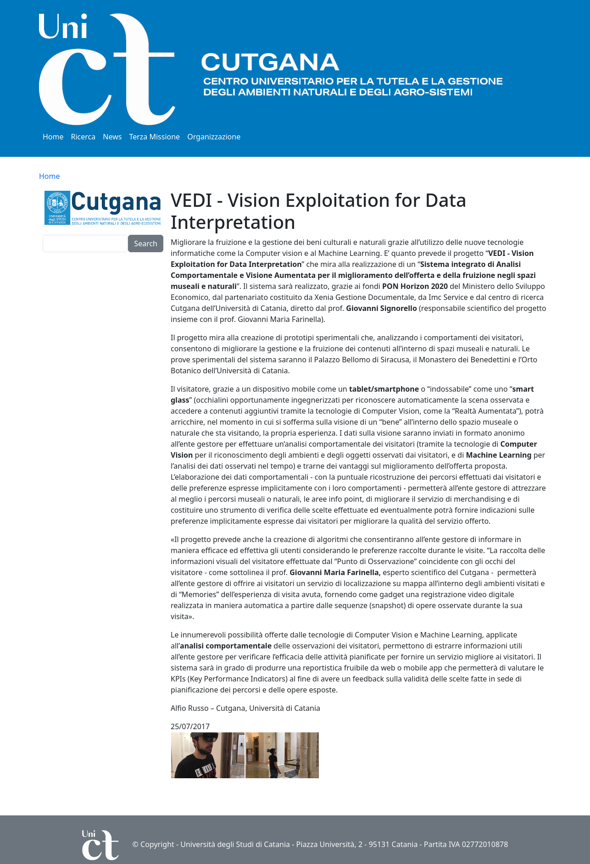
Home (53, 137)
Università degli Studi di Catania (235, 844)
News (112, 137)
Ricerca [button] (83, 137)
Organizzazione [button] (213, 137)
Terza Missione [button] (154, 137)
